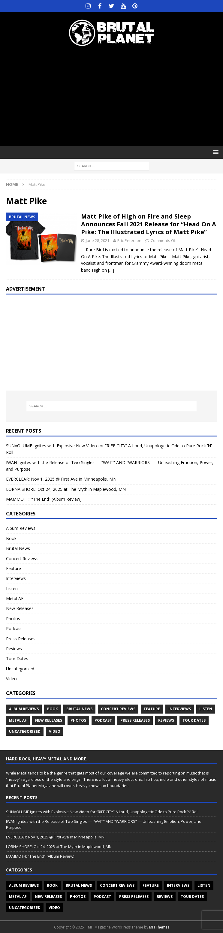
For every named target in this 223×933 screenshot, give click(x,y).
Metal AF (14, 598)
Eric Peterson (129, 240)
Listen (12, 588)
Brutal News (18, 548)
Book (11, 538)
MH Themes (159, 927)
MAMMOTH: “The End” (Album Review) (44, 499)
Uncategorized (20, 669)
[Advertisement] (114, 96)
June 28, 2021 (97, 240)
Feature (13, 568)
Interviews (16, 578)
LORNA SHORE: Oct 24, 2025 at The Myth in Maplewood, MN (66, 489)
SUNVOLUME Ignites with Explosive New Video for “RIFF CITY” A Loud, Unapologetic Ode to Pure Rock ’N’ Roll (102, 811)
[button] (214, 152)
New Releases (20, 608)
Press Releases (20, 639)
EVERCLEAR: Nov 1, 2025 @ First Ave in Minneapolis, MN (61, 479)
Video (11, 678)
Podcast (14, 628)
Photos (13, 618)
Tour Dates (17, 658)
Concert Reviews (22, 558)
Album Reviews (20, 528)
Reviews (14, 648)
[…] (111, 270)
